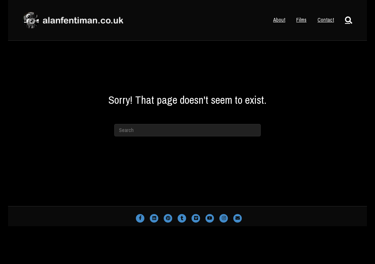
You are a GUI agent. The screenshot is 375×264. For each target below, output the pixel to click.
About (279, 19)
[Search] (345, 20)
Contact (326, 19)
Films (301, 19)
